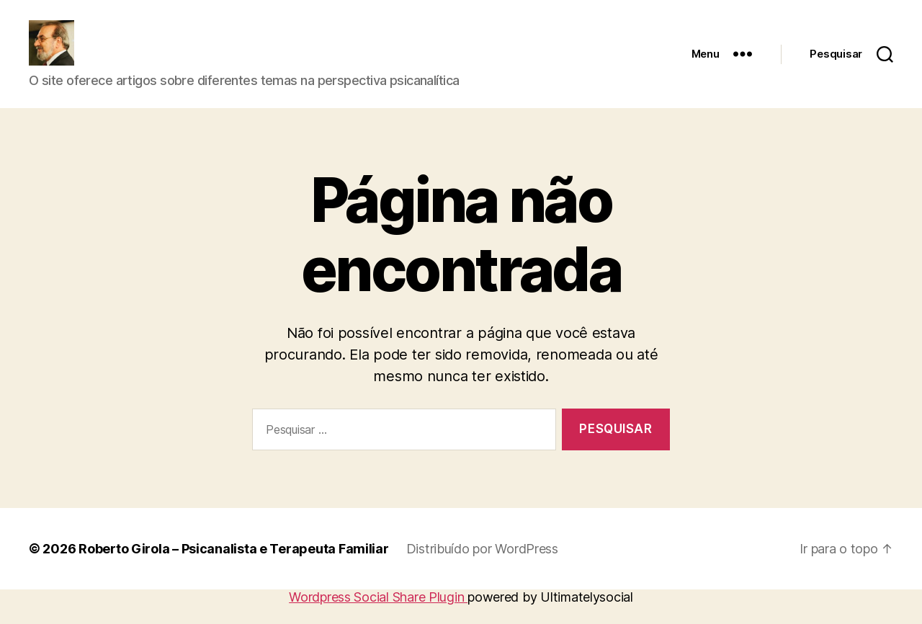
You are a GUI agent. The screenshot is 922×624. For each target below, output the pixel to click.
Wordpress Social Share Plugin (378, 616)
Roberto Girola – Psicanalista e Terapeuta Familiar (234, 568)
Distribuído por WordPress (482, 568)
